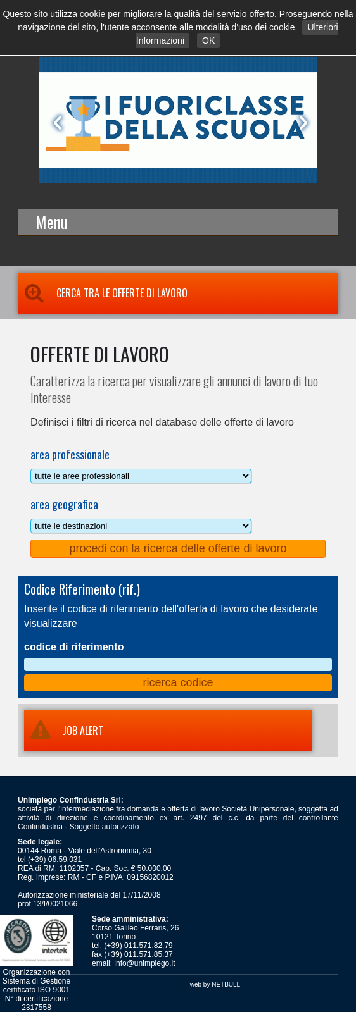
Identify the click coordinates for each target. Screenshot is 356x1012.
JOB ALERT (63, 730)
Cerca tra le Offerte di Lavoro (103, 293)
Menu (51, 221)
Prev (55, 122)
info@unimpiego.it (144, 963)
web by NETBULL (215, 984)
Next (301, 122)
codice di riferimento (74, 646)
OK (208, 40)
